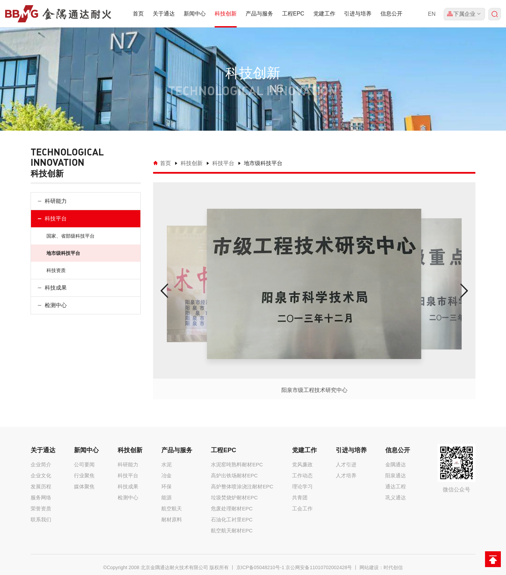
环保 (166, 486)
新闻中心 (195, 14)
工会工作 (302, 508)
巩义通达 (395, 497)
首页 (138, 14)
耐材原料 (171, 519)
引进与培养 (358, 14)
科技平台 (55, 218)
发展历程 (41, 486)
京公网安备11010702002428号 (319, 567)
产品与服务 (259, 14)
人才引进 (346, 464)
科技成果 (55, 288)
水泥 (166, 464)
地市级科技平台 (63, 253)
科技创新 (226, 14)
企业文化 (41, 475)
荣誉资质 (41, 508)
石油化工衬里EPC (231, 519)
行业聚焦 (84, 475)
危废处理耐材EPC (231, 508)
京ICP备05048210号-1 (260, 567)
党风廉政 (302, 464)
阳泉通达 (395, 475)
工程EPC (293, 14)
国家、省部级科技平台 (70, 236)
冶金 (166, 475)
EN (431, 14)
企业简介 (41, 464)
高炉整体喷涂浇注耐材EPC (242, 486)
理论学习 (302, 486)
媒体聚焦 (84, 486)
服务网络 (41, 497)
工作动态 (302, 475)
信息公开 (391, 14)
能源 (166, 497)
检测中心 (55, 305)
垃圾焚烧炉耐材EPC (234, 497)
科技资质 (55, 270)
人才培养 (346, 475)
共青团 (300, 497)
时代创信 (393, 567)
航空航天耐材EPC (231, 530)
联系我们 (41, 519)
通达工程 (395, 486)
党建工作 (324, 14)
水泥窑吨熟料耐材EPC (237, 464)
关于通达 (164, 14)
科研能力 (55, 201)
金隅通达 (395, 464)
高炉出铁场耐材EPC (234, 475)
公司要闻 (84, 464)
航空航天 (171, 508)
